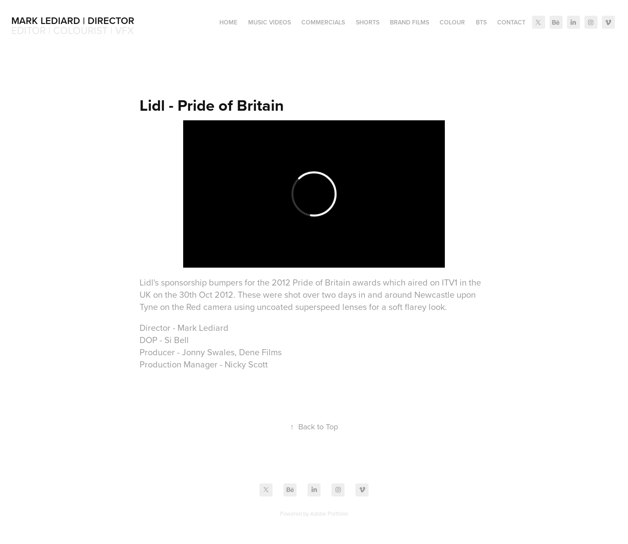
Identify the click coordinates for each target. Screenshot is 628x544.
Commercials (323, 22)
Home (228, 22)
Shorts (367, 22)
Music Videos (269, 22)
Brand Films (409, 22)
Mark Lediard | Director (72, 20)
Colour (452, 22)
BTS (481, 22)
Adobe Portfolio (329, 513)
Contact (511, 22)
